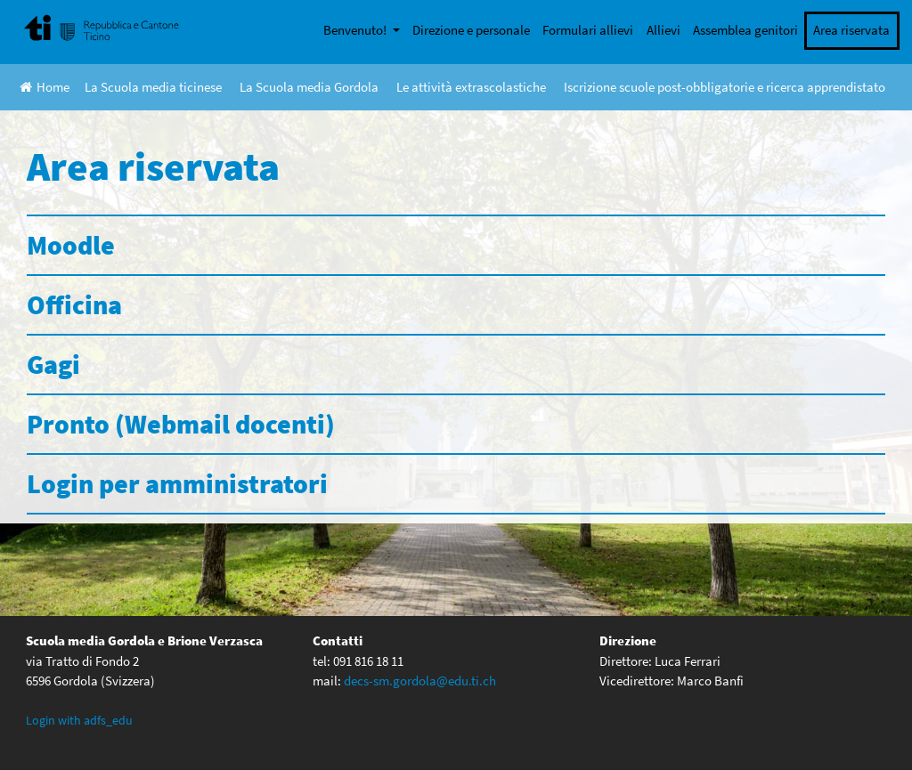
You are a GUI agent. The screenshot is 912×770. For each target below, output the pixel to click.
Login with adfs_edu (79, 720)
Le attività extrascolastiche (471, 86)
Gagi (53, 364)
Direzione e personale (471, 29)
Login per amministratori (177, 483)
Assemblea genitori (745, 29)
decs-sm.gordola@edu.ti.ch (420, 680)
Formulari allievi (587, 29)
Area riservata (851, 29)
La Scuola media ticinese (153, 86)
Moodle (71, 245)
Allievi (663, 29)
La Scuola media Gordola (309, 86)
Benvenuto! (356, 29)
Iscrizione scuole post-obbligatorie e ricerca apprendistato (724, 86)
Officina (74, 304)
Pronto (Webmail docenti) (181, 424)
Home (44, 86)
